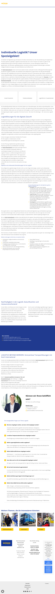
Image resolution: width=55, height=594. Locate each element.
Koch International (9, 217)
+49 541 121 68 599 (34, 554)
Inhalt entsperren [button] (48, 562)
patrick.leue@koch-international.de (35, 410)
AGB (28, 589)
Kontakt (28, 583)
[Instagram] (25, 591)
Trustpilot (47, 583)
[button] (54, 4)
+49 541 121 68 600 (34, 547)
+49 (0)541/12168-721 (32, 408)
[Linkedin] (27, 591)
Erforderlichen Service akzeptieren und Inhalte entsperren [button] (48, 569)
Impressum (27, 585)
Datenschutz (27, 587)
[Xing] (31, 591)
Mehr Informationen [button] (48, 559)
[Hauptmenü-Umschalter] (51, 4)
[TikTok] (29, 591)
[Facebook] (23, 591)
